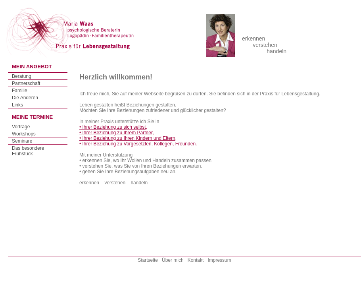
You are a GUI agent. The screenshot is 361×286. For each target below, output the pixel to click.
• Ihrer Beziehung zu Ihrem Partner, (116, 132)
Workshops (24, 134)
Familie (19, 90)
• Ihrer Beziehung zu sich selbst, (113, 127)
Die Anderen (25, 97)
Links (17, 105)
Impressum (219, 260)
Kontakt (196, 260)
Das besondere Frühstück (28, 151)
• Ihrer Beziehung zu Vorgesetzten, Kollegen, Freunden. (138, 144)
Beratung (21, 76)
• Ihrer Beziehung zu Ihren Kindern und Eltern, (128, 138)
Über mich (173, 260)
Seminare (22, 141)
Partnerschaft (26, 83)
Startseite (148, 260)
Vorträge (21, 126)
